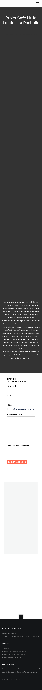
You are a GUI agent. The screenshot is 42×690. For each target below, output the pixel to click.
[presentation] (23, 451)
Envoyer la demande (17, 462)
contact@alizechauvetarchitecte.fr (27, 636)
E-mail (9, 395)
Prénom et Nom (12, 386)
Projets (6, 648)
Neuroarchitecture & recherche (14, 654)
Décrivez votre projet (14, 415)
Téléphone (10, 405)
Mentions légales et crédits (11, 679)
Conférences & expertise (12, 657)
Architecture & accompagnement (15, 651)
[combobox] (10, 409)
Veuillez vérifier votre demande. (18, 445)
